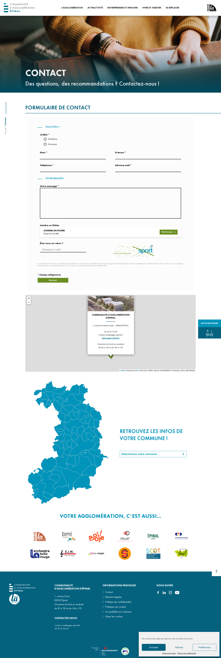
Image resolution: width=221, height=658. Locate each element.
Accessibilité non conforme (118, 612)
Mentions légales (113, 597)
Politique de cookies (169, 653)
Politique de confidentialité (186, 653)
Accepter (153, 647)
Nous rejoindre (209, 323)
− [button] (29, 304)
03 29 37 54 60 (61, 628)
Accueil (5, 131)
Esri (137, 372)
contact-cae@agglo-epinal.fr (67, 625)
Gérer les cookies (114, 617)
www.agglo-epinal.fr (111, 340)
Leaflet (122, 372)
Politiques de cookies (115, 607)
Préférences (204, 647)
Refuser (179, 647)
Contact (109, 592)
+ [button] (29, 300)
